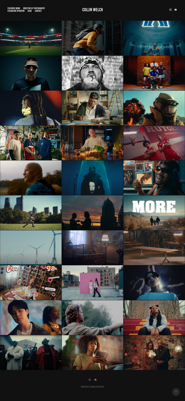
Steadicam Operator (16, 11)
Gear (30, 11)
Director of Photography (34, 8)
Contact (38, 11)
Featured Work (13, 8)
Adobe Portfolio (97, 387)
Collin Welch (92, 9)
